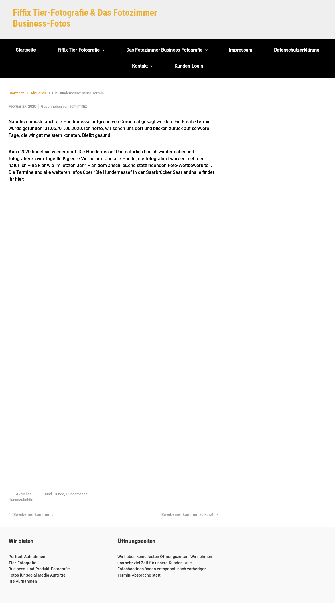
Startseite (17, 93)
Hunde (59, 494)
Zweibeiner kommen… (33, 514)
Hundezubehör (21, 500)
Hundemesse (77, 494)
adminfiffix (78, 106)
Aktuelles (38, 93)
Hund (47, 494)
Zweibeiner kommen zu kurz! (187, 514)
